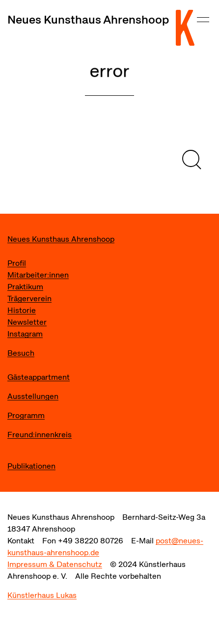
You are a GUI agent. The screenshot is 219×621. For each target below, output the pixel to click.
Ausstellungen (32, 396)
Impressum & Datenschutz (54, 564)
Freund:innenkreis (39, 434)
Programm (26, 415)
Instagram (25, 334)
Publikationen (31, 466)
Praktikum (25, 287)
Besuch (20, 353)
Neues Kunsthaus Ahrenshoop (88, 19)
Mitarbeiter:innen (38, 275)
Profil (16, 263)
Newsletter (27, 322)
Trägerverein (29, 298)
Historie (21, 310)
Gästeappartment (38, 377)
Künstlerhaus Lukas (42, 595)
